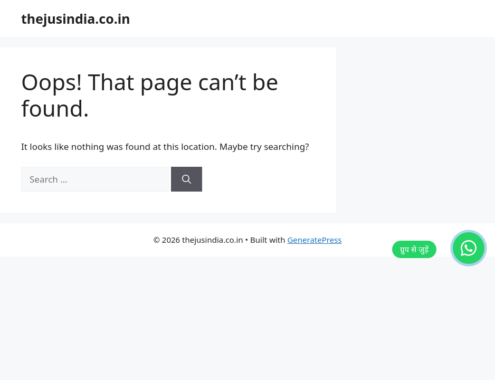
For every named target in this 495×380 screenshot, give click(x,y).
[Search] (186, 179)
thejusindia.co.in (75, 18)
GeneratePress (314, 239)
